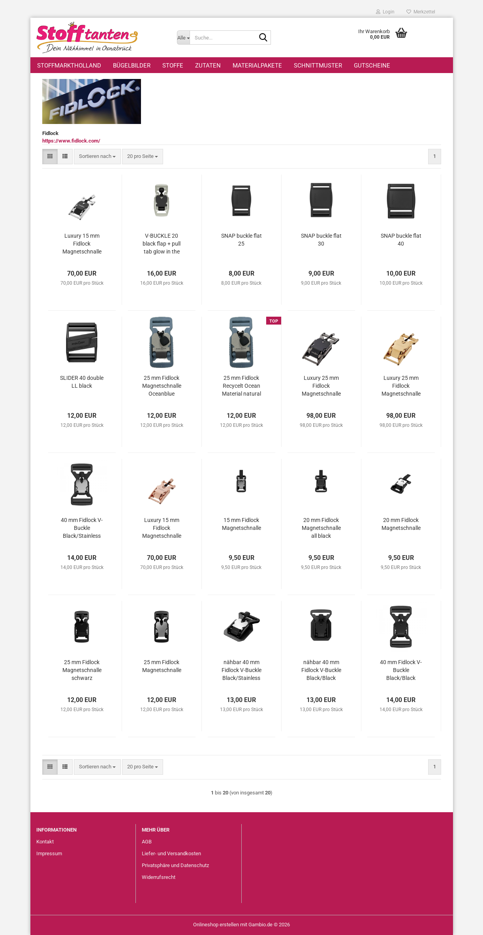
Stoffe (172, 65)
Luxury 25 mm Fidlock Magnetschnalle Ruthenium (321, 386)
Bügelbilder (131, 65)
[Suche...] (183, 37)
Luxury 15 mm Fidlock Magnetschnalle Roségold (161, 528)
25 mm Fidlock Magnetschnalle (161, 666)
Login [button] (385, 12)
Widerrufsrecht (158, 877)
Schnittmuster (318, 65)
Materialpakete (257, 65)
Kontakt (45, 842)
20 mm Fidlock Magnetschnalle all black (321, 528)
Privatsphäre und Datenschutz (175, 865)
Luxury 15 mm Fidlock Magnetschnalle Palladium (81, 244)
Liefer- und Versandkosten (171, 853)
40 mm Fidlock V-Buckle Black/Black (401, 670)
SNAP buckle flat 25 (241, 240)
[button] (50, 156)
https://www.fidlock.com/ (71, 141)
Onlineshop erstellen (216, 924)
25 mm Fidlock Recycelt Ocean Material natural (241, 386)
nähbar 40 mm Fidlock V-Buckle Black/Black (321, 670)
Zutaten (208, 65)
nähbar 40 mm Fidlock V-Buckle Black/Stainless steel (241, 670)
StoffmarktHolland (69, 65)
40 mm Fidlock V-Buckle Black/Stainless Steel (82, 528)
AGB (147, 842)
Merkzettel (420, 12)
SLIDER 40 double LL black (81, 382)
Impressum (49, 853)
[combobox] (97, 156)
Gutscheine (372, 65)
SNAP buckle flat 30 (321, 240)
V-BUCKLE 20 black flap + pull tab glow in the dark (161, 244)
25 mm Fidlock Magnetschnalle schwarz (81, 670)
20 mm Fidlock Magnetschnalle (401, 524)
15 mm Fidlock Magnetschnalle (241, 524)
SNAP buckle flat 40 (401, 240)
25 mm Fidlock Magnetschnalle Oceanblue (161, 386)
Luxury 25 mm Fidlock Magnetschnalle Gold (401, 386)
